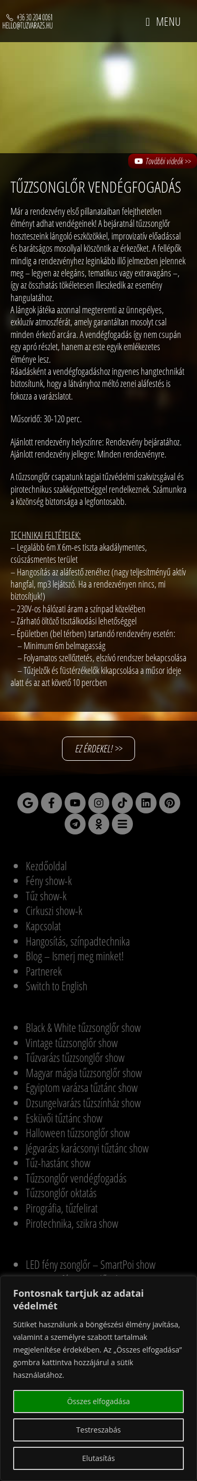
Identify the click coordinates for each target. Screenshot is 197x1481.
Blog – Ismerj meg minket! (75, 955)
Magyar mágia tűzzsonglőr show (84, 1072)
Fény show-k (49, 880)
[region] (98, 1378)
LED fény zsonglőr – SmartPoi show (90, 1264)
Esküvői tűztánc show (64, 1118)
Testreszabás (98, 1430)
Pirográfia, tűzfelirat (62, 1208)
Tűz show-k (46, 895)
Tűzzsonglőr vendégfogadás (76, 1178)
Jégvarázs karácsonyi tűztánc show (87, 1148)
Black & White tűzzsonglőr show (83, 1027)
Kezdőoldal (46, 865)
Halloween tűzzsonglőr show (78, 1132)
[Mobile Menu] (163, 21)
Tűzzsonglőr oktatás (61, 1192)
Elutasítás (98, 1458)
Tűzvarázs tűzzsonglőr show (75, 1057)
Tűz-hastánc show (58, 1162)
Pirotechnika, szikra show (72, 1223)
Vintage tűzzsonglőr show (72, 1042)
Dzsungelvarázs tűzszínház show (83, 1102)
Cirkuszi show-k (54, 910)
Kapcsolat (43, 925)
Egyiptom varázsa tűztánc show (82, 1087)
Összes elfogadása (98, 1401)
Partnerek (44, 971)
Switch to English (56, 985)
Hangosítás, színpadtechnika (78, 941)
